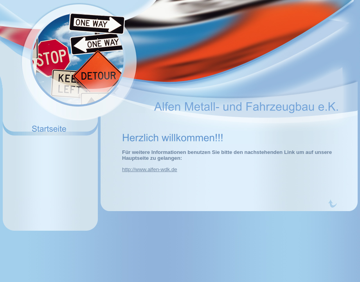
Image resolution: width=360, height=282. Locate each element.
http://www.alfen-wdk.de (149, 169)
